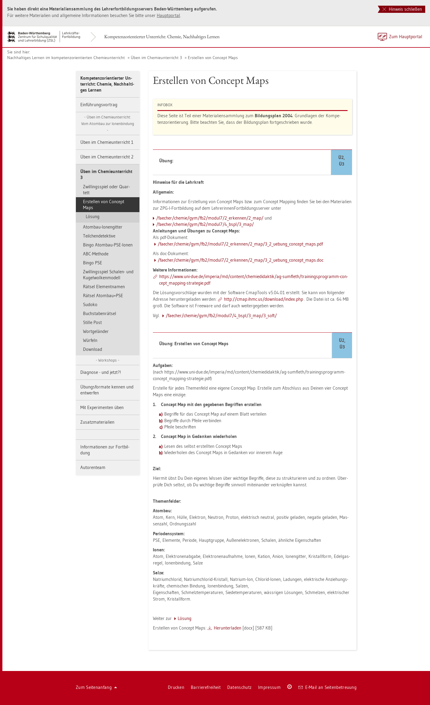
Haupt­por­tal (168, 15)
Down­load (92, 349)
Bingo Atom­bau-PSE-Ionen (108, 245)
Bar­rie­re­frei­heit (206, 687)
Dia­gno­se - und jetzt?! (100, 372)
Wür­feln (90, 340)
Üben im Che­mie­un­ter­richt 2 (106, 157)
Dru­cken (176, 687)
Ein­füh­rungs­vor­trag (98, 104)
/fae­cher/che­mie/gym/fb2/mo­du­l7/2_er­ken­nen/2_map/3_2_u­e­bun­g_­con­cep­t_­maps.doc (240, 260)
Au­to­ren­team (92, 467)
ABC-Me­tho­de (95, 254)
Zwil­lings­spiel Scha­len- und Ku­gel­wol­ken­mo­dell (108, 274)
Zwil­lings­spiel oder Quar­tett (106, 189)
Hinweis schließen (402, 9)
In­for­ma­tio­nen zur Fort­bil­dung (104, 450)
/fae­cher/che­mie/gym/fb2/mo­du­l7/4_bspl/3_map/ (205, 224)
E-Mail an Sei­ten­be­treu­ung (327, 687)
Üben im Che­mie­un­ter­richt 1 (106, 142)
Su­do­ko (90, 304)
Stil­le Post (92, 322)
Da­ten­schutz (239, 687)
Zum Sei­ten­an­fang (96, 687)
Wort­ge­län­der (96, 331)
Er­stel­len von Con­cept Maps (213, 57)
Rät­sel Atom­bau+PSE (103, 295)
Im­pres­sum (269, 687)
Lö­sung (92, 216)
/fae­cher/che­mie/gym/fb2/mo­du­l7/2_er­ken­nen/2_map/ (209, 218)
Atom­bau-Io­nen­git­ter (102, 227)
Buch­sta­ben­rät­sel (99, 313)
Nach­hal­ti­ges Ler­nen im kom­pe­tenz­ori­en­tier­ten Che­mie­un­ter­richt (66, 57)
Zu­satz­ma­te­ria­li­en (97, 422)
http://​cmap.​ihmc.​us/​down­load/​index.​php (263, 299)
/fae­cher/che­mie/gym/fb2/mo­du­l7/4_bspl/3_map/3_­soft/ (221, 315)
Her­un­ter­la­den (227, 628)
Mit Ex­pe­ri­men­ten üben (102, 407)
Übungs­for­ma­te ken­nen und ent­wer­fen (106, 390)
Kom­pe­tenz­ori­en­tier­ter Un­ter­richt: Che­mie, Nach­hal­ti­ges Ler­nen (161, 36)
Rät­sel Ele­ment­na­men (104, 286)
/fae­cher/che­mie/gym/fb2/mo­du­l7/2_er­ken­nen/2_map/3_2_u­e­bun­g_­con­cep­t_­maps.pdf (240, 244)
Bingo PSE (92, 263)
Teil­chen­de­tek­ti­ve (99, 236)
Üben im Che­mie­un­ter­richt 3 (156, 57)
